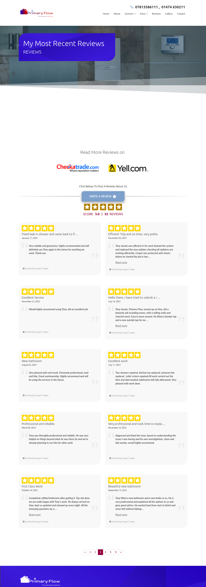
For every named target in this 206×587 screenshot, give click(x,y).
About (117, 13)
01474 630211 (173, 7)
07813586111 (146, 7)
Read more (121, 262)
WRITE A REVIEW (102, 196)
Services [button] (130, 13)
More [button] (144, 13)
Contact (181, 13)
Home (106, 13)
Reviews (156, 13)
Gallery (169, 13)
